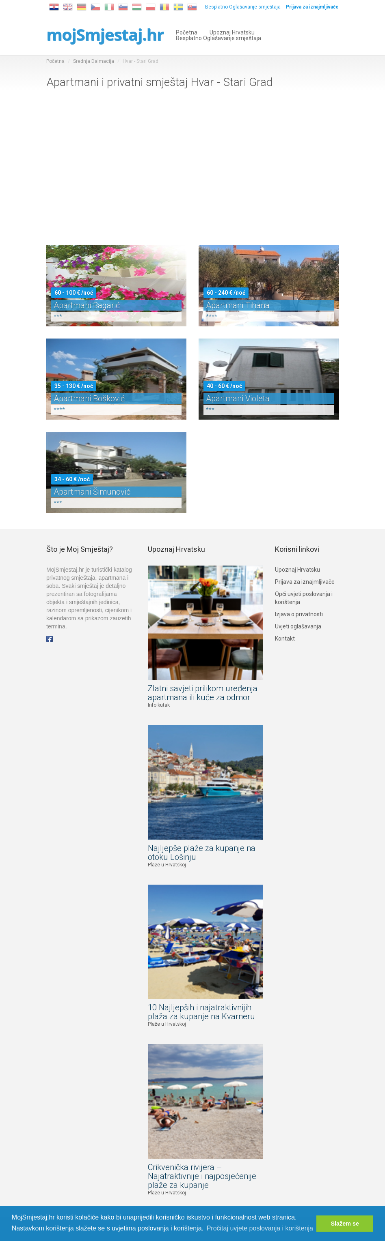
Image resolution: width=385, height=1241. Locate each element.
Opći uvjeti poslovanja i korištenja (304, 598)
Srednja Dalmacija (93, 61)
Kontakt (285, 638)
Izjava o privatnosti (299, 614)
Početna (186, 31)
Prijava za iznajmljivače (305, 582)
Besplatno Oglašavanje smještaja (243, 7)
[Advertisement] (192, 172)
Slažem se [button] (345, 1223)
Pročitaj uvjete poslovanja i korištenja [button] (260, 1228)
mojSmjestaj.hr (105, 34)
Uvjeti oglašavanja (298, 626)
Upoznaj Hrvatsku (232, 31)
